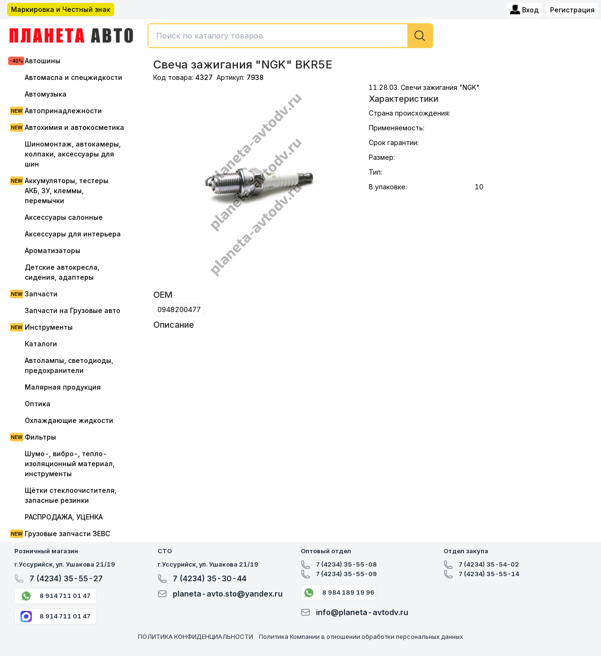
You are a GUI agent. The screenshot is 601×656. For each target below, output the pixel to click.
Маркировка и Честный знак (60, 9)
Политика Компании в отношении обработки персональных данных (361, 636)
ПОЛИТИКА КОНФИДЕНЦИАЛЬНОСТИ (195, 636)
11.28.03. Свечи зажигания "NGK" (424, 87)
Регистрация (572, 10)
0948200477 (179, 309)
